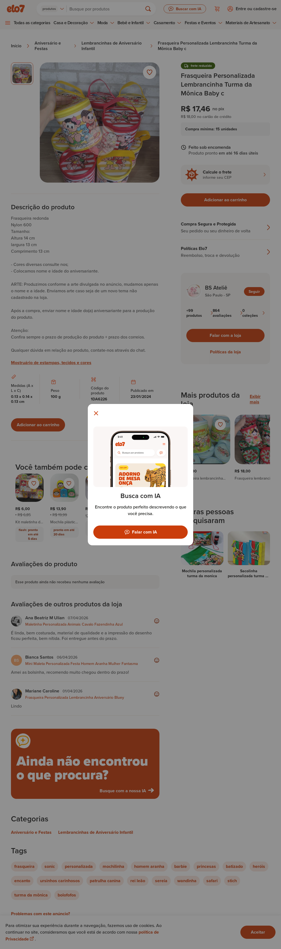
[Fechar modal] (96, 413)
